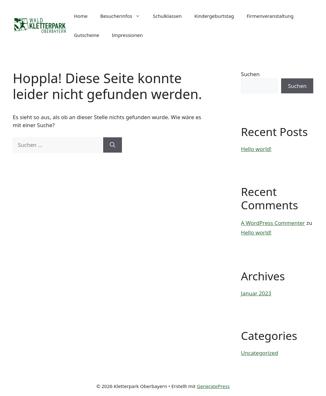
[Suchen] (112, 145)
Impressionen (127, 35)
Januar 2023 (256, 293)
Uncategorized (259, 352)
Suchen (250, 74)
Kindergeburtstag (214, 16)
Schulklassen (167, 16)
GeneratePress (213, 386)
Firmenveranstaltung (270, 16)
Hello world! (256, 149)
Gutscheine (86, 35)
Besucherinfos (123, 15)
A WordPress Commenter (273, 223)
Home (81, 16)
